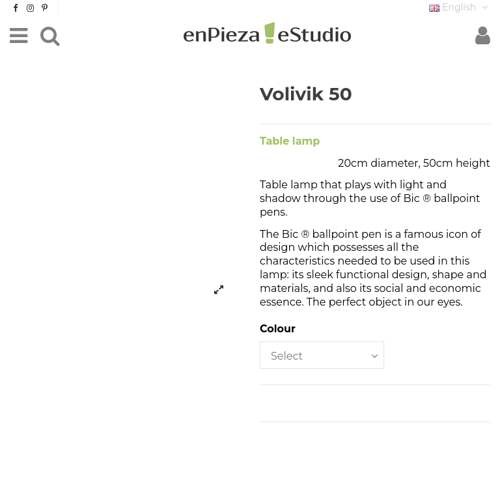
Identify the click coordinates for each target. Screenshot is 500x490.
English (459, 7)
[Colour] (322, 355)
